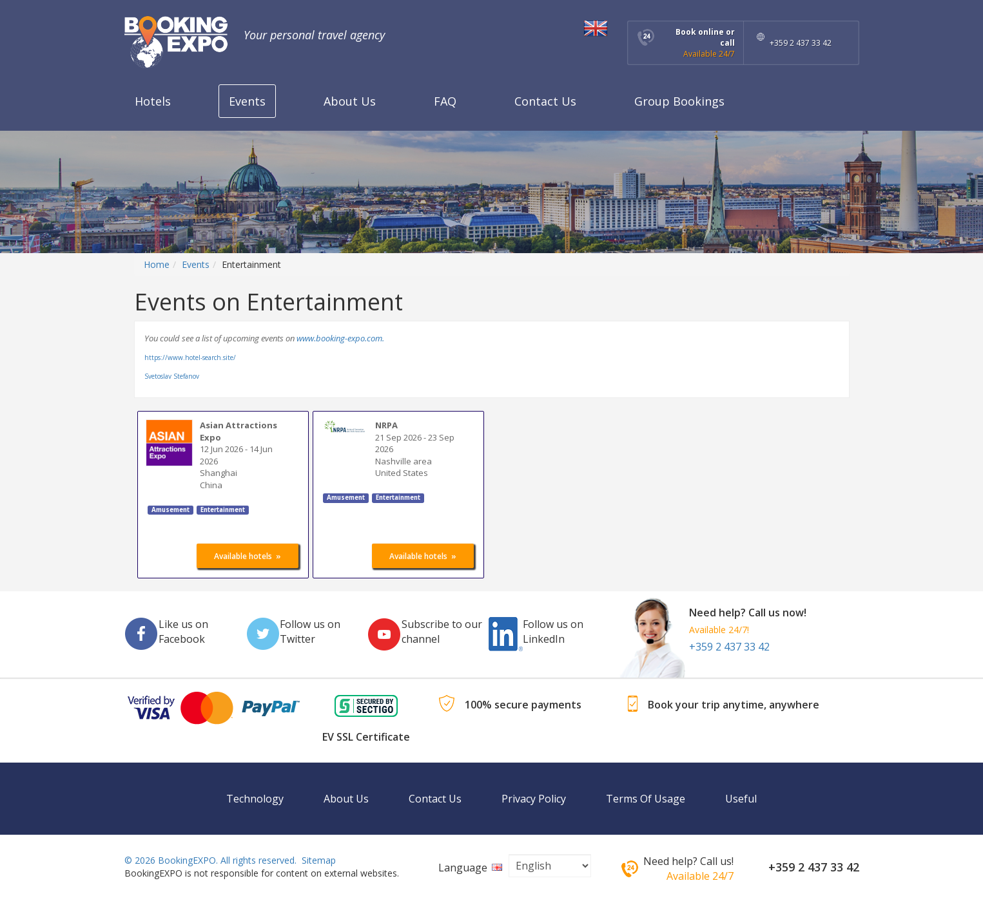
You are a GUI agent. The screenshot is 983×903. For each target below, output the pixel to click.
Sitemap (319, 860)
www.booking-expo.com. (340, 338)
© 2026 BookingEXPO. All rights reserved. (210, 860)
